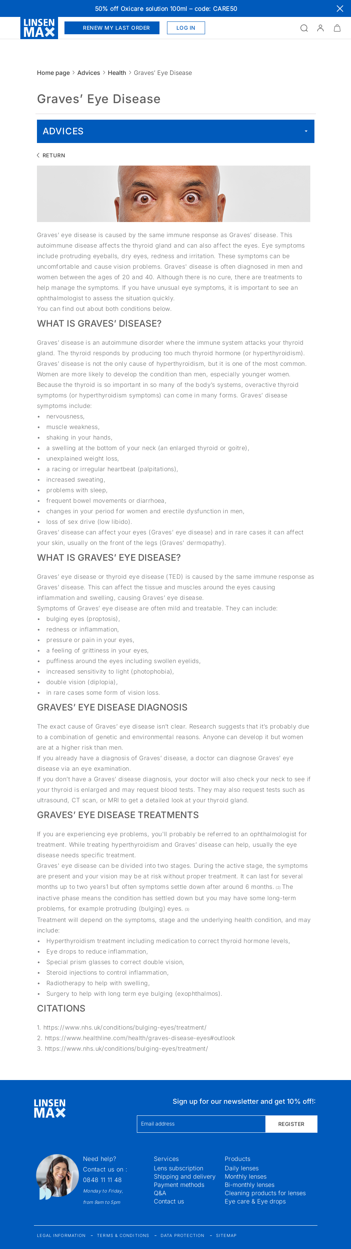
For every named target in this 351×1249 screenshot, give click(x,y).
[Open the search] (304, 28)
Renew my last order (112, 27)
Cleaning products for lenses (265, 1193)
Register (291, 1124)
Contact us (169, 1201)
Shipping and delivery (185, 1176)
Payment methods (179, 1184)
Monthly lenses (246, 1176)
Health (117, 72)
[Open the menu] (10, 28)
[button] (320, 28)
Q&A (160, 1193)
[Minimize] (337, 28)
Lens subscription (178, 1168)
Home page (53, 72)
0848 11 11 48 (102, 1180)
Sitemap (226, 1235)
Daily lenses (242, 1168)
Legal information (61, 1235)
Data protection (183, 1235)
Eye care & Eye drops (255, 1201)
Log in (186, 27)
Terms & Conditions (123, 1235)
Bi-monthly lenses (249, 1184)
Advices (88, 72)
